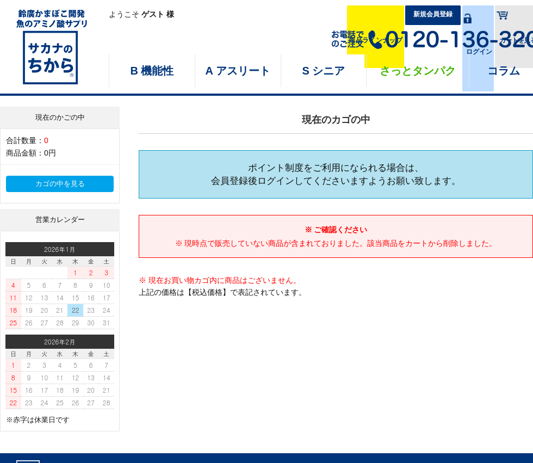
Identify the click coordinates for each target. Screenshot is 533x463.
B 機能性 (151, 71)
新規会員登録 (364, 15)
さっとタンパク (418, 71)
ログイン (438, 15)
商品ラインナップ (279, 15)
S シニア (323, 71)
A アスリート (238, 71)
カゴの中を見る (60, 184)
